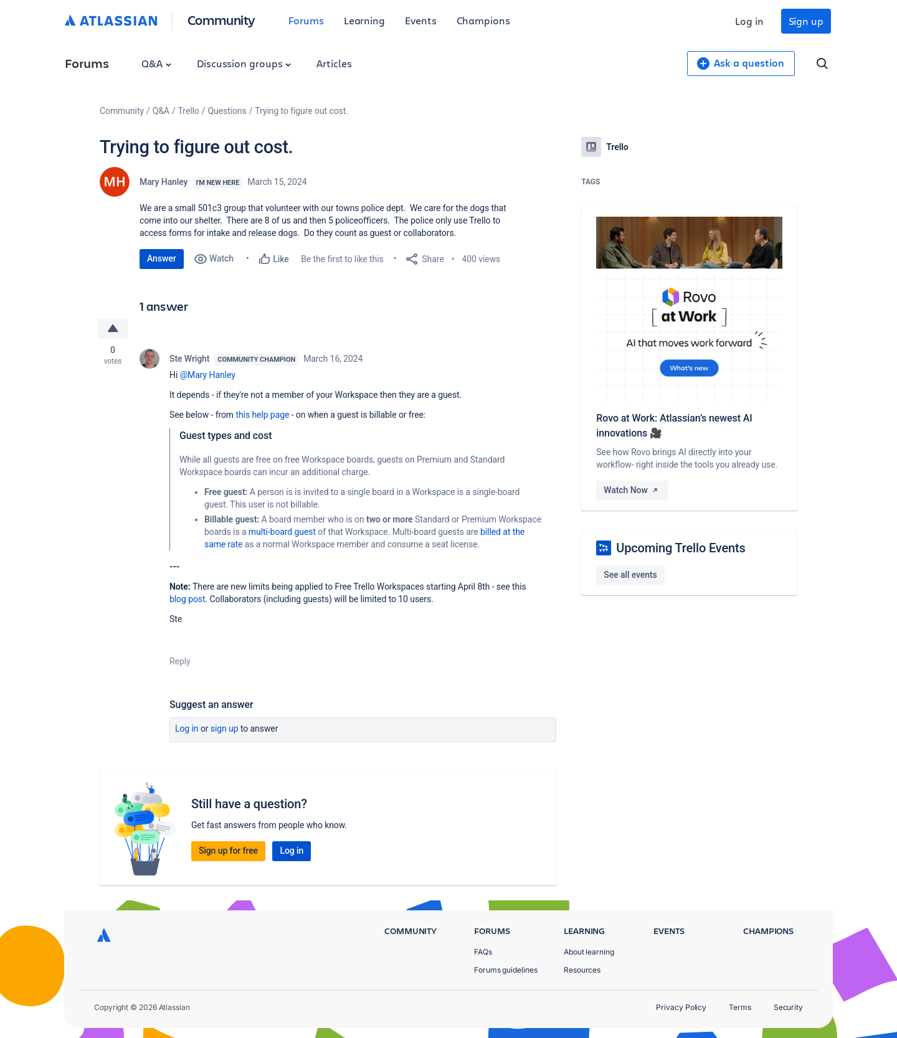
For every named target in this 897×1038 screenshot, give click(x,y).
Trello (188, 111)
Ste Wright (189, 359)
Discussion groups (244, 63)
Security (788, 1007)
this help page (262, 415)
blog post (187, 599)
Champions (483, 20)
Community (221, 20)
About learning (589, 951)
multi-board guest (282, 532)
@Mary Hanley (207, 375)
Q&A (156, 63)
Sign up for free (228, 851)
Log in (749, 20)
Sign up (806, 20)
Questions (226, 111)
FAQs (483, 951)
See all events (630, 575)
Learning (364, 20)
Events (421, 20)
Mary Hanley (163, 182)
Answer (161, 258)
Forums (306, 20)
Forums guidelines (506, 969)
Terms (740, 1007)
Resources (582, 969)
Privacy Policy (681, 1007)
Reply (180, 661)
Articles (333, 63)
